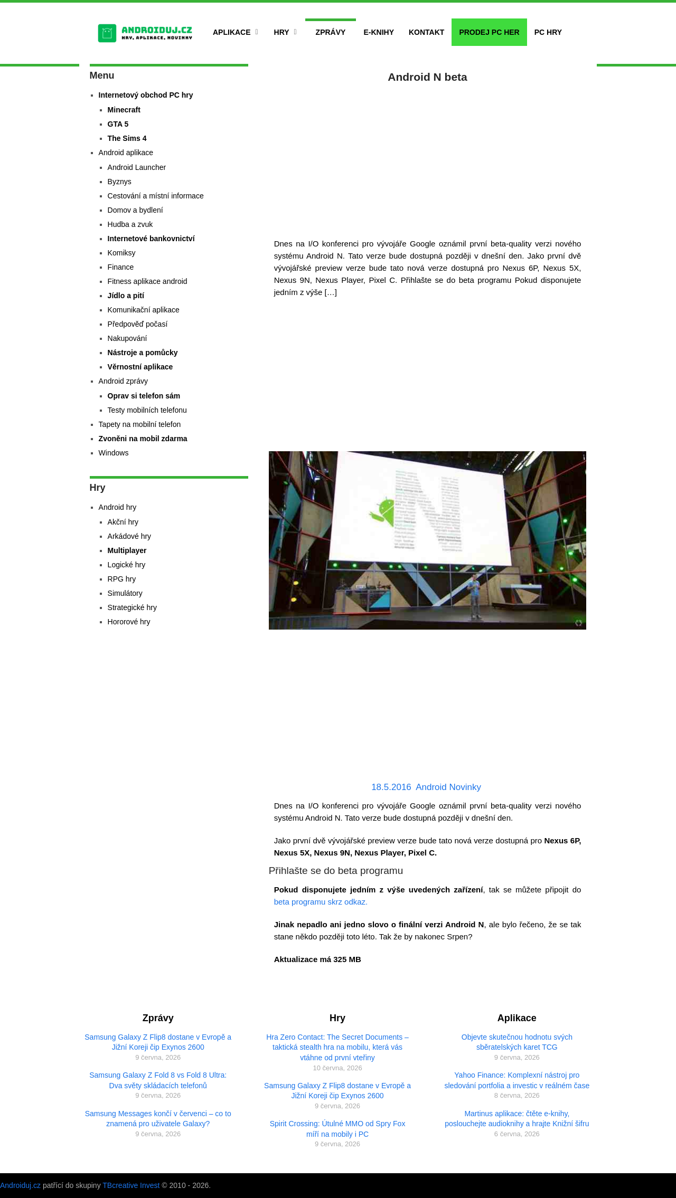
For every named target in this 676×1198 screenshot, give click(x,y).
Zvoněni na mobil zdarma (143, 438)
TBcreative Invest (130, 1185)
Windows (114, 453)
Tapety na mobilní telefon (140, 424)
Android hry (118, 507)
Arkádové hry (129, 536)
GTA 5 (118, 124)
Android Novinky (448, 787)
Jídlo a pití (126, 295)
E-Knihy (378, 32)
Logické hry (127, 564)
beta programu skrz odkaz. (321, 901)
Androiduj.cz (20, 1185)
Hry (281, 32)
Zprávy (331, 32)
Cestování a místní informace (156, 196)
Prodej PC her (489, 32)
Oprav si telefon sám (144, 396)
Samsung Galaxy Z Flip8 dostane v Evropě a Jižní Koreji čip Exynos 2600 (157, 1042)
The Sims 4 (127, 138)
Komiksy (122, 253)
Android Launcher (137, 167)
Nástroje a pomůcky (143, 352)
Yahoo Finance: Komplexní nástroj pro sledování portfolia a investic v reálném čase (517, 1080)
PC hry (548, 32)
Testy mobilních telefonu (147, 410)
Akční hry (123, 522)
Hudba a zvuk (130, 224)
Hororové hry (129, 621)
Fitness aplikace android (147, 281)
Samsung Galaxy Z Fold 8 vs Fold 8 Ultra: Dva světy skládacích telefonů (158, 1080)
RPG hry (122, 579)
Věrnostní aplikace (140, 367)
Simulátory (125, 593)
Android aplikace (126, 152)
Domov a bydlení (135, 210)
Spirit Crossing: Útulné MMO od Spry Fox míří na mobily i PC (338, 1128)
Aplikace (232, 32)
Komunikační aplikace (144, 310)
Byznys (120, 181)
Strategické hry (132, 607)
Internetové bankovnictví (151, 238)
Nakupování (127, 338)
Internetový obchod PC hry (146, 95)
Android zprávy (123, 381)
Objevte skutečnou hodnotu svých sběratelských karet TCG (517, 1042)
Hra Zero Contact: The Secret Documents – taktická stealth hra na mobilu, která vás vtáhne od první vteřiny (337, 1047)
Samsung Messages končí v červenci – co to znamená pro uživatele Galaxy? (158, 1118)
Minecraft (124, 110)
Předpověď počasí (138, 324)
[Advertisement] (428, 158)
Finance (121, 267)
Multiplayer (127, 550)
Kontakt (426, 32)
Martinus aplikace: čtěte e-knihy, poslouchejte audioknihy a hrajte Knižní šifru (517, 1118)
